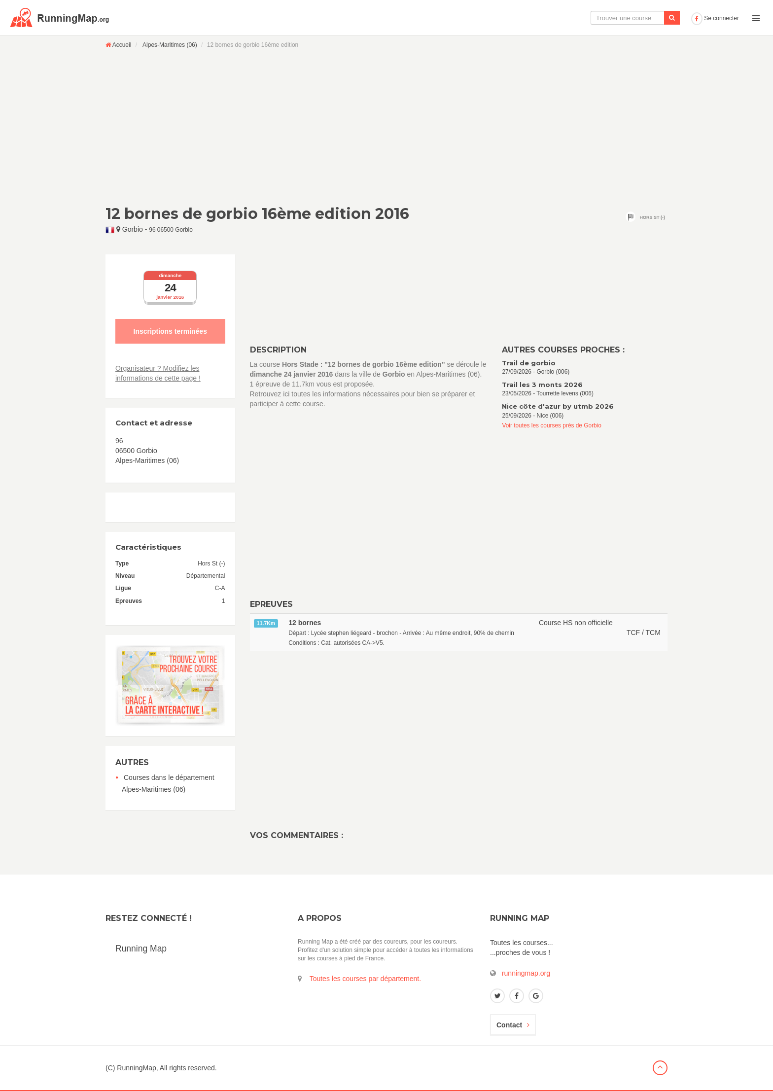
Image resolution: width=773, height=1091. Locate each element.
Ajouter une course (653, 18)
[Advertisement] (386, 127)
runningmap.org (526, 973)
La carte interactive (524, 18)
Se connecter (715, 18)
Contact (512, 1025)
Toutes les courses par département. (365, 979)
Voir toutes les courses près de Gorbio (551, 425)
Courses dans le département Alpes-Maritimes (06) (168, 783)
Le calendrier (589, 18)
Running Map (141, 948)
